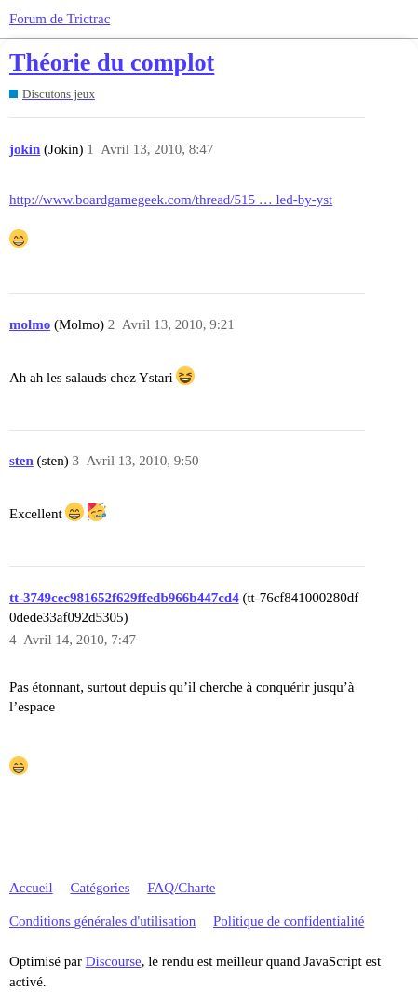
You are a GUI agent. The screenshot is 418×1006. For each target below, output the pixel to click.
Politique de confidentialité (288, 921)
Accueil (31, 887)
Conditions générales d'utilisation (102, 921)
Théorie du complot (111, 62)
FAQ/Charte (181, 887)
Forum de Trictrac (59, 18)
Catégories (99, 887)
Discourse (114, 961)
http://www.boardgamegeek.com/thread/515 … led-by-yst (170, 199)
